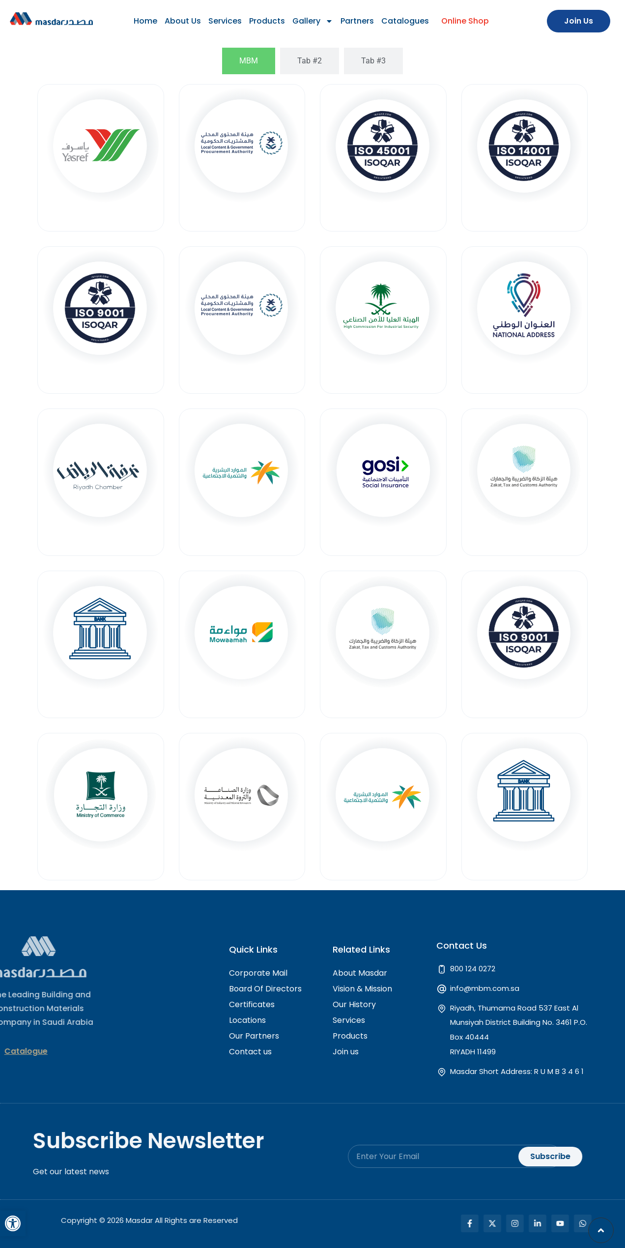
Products (267, 21)
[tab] (248, 61)
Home (145, 21)
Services (225, 21)
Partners (357, 21)
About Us (183, 21)
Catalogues (405, 21)
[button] (13, 1223)
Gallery (312, 21)
